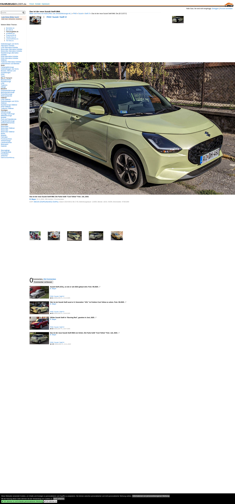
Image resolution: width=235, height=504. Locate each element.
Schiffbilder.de (10, 33)
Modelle (3, 117)
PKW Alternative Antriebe (9, 56)
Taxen (3, 76)
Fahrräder (4, 137)
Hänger (3, 87)
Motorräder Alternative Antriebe (11, 49)
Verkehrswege (6, 141)
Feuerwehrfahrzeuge (8, 90)
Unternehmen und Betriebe (10, 64)
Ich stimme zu (50, 501)
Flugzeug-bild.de (11, 35)
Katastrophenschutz (8, 123)
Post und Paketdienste (8, 119)
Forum (32, 4)
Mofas (3, 133)
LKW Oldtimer (6, 99)
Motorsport (4, 144)
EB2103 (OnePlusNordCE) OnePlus (46, 202)
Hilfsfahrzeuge (6, 112)
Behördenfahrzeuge (7, 92)
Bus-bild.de (9, 30)
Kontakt (38, 4)
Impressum (45, 4)
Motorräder (4, 126)
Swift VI (87, 13)
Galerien (4, 146)
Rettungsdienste (6, 96)
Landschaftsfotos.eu (12, 39)
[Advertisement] (46, 41)
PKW (75, 13)
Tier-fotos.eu (10, 40)
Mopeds (3, 135)
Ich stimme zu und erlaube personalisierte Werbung (22, 501)
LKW (2, 83)
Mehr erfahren (59, 499)
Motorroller (4, 130)
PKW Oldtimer (6, 107)
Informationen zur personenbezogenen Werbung (151, 496)
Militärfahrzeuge (6, 116)
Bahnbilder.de (10, 28)
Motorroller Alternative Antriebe (11, 51)
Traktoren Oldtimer (7, 108)
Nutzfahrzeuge (6, 81)
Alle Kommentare (49, 279)
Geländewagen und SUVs (10, 69)
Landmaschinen (6, 142)
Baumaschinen (6, 80)
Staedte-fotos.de (11, 37)
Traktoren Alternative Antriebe (11, 62)
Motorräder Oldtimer (8, 128)
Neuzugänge (5, 150)
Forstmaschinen (6, 139)
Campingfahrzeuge (7, 67)
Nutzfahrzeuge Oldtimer (9, 105)
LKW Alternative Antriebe (9, 47)
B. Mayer (33, 199)
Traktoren (4, 85)
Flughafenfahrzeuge (8, 121)
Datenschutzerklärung (7, 157)
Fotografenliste (6, 152)
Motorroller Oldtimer (8, 132)
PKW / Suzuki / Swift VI (57, 17)
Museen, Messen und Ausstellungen (8, 72)
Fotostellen (4, 154)
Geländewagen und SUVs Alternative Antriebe (10, 45)
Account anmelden (226, 8)
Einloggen (215, 8)
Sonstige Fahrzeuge (8, 114)
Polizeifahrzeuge (6, 94)
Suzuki (80, 13)
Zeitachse (4, 156)
